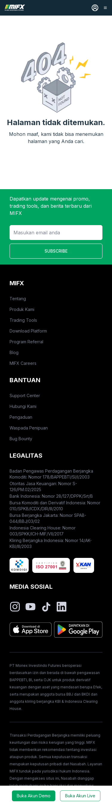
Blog (14, 352)
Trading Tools (23, 320)
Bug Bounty (21, 438)
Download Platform (28, 330)
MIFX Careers (23, 363)
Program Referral (26, 341)
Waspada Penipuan (29, 427)
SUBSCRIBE (56, 251)
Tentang (18, 298)
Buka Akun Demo (33, 795)
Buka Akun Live (80, 795)
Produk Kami (22, 309)
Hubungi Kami (23, 406)
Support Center (25, 395)
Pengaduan (21, 417)
